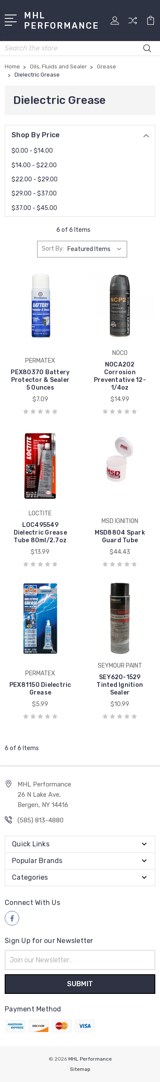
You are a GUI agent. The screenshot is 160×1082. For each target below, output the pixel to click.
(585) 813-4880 (40, 820)
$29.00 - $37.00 (34, 193)
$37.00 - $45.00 (34, 208)
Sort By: (53, 248)
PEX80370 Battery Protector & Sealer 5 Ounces (40, 380)
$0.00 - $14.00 (32, 150)
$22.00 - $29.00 (35, 179)
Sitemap (80, 1069)
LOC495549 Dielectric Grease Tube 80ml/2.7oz (40, 532)
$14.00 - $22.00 (34, 165)
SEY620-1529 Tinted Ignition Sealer (119, 685)
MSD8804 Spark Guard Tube (120, 536)
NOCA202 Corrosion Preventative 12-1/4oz (120, 376)
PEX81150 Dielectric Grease (40, 688)
